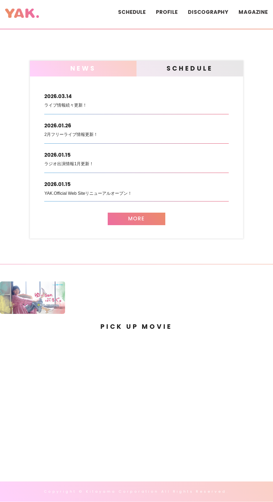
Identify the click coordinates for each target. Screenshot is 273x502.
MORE (136, 218)
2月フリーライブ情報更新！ (136, 129)
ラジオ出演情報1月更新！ (136, 158)
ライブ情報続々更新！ (136, 99)
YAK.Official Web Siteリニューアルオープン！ (136, 188)
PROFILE (167, 12)
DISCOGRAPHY (208, 12)
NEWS (83, 68)
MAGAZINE (253, 12)
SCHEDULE (132, 12)
